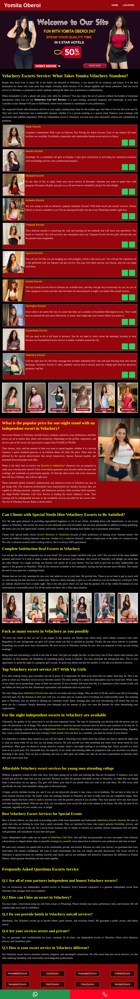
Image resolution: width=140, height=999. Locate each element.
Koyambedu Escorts (36, 330)
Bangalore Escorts (17, 984)
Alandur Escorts (34, 151)
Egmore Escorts (34, 253)
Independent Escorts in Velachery (61, 729)
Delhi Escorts (52, 984)
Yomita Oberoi (22, 5)
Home (115, 5)
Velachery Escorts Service (111, 820)
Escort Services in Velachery (53, 534)
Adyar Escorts (33, 126)
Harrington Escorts (36, 306)
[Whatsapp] (35, 994)
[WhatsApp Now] (132, 143)
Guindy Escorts (34, 281)
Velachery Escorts (35, 355)
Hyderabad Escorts (87, 973)
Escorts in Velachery (52, 465)
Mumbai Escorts (122, 984)
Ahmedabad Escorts (17, 973)
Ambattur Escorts (35, 200)
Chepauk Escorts (35, 224)
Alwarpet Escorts (35, 175)
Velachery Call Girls (61, 837)
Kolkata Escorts (122, 973)
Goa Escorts (52, 973)
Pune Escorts (87, 984)
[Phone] (105, 994)
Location (128, 5)
